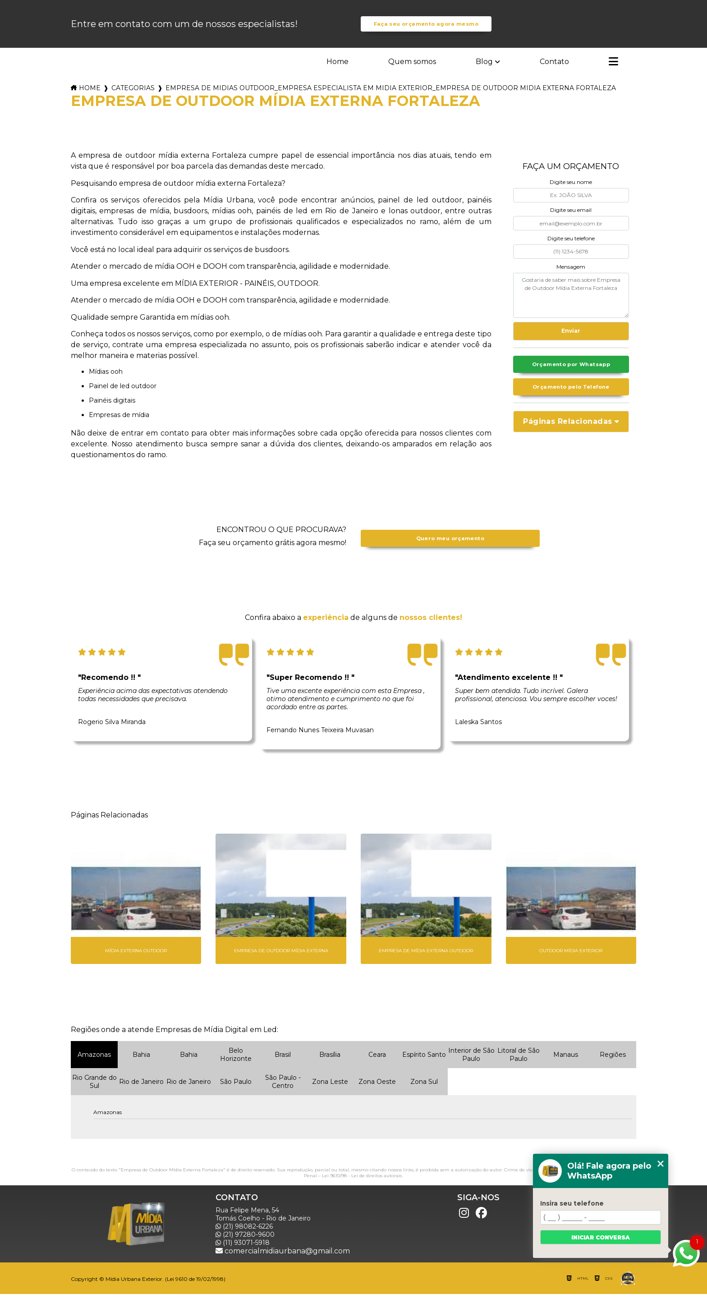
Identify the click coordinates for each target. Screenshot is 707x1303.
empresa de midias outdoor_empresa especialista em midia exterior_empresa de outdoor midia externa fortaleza (390, 97)
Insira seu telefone (572, 1203)
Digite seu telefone (571, 247)
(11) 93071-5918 (243, 1252)
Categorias (133, 97)
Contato (554, 70)
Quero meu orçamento (450, 547)
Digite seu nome (571, 191)
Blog (484, 70)
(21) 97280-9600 (245, 1243)
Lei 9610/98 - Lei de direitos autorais (362, 1185)
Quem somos (412, 70)
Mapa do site (578, 1260)
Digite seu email (571, 219)
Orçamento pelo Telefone (571, 398)
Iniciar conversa (600, 1237)
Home (337, 70)
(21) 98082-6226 (244, 1235)
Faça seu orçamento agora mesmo (426, 28)
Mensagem (570, 275)
